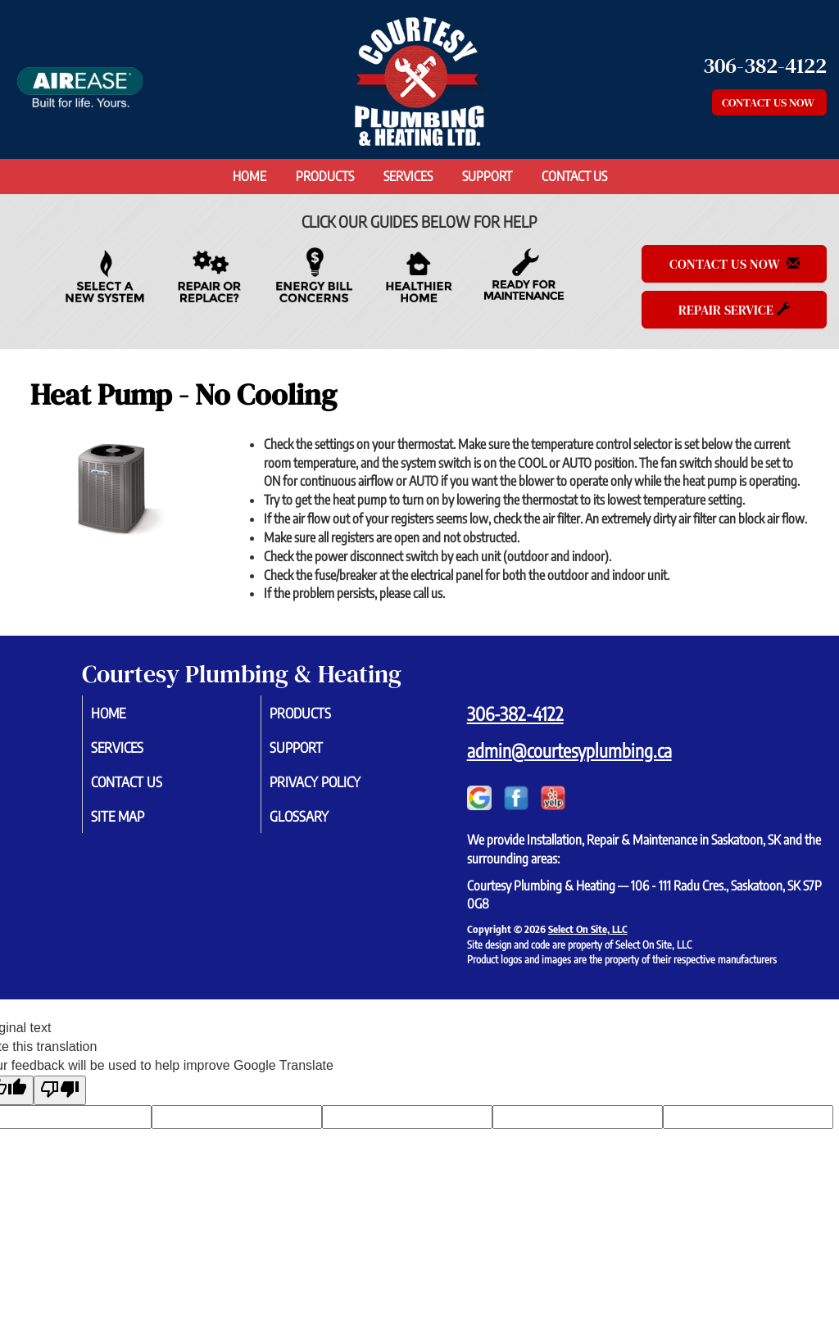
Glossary (319, 821)
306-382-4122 (515, 713)
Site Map (137, 821)
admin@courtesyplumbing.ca (569, 750)
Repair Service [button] (734, 310)
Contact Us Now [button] (769, 102)
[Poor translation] (60, 1091)
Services (408, 176)
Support (487, 176)
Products (325, 176)
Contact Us (574, 176)
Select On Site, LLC (588, 929)
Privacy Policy (337, 785)
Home (249, 176)
